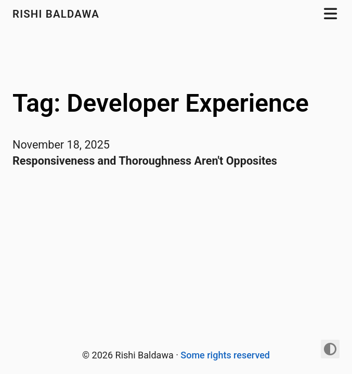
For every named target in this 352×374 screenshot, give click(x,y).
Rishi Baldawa (57, 14)
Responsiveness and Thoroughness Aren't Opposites (144, 160)
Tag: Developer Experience (160, 103)
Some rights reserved (225, 355)
